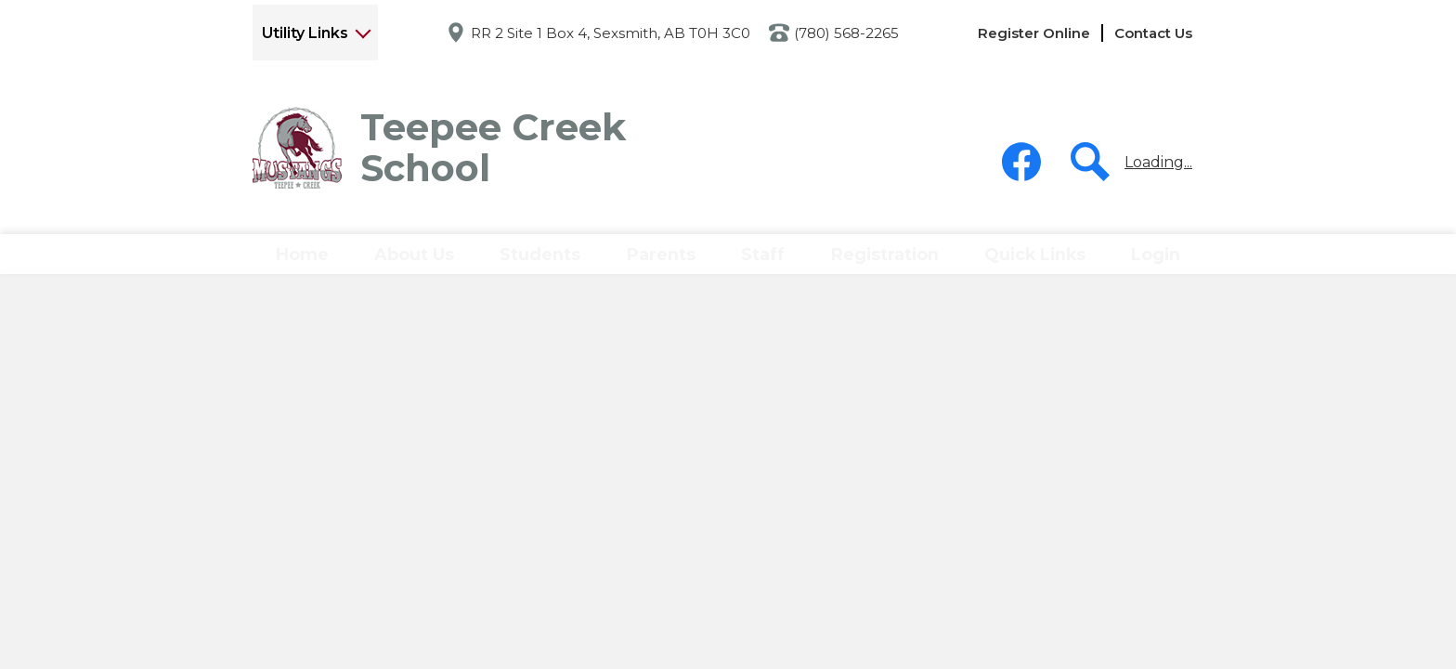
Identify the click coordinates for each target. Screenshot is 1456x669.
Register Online (1034, 33)
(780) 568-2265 (846, 33)
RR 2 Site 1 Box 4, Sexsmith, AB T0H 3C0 (610, 33)
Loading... (1158, 162)
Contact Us (1153, 33)
